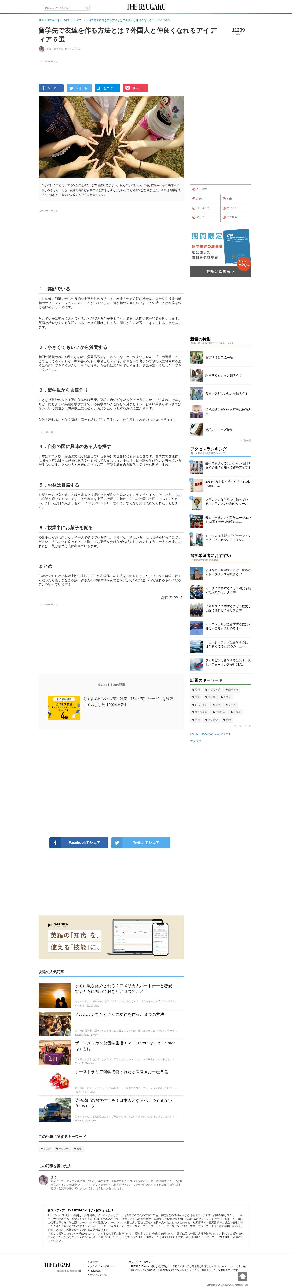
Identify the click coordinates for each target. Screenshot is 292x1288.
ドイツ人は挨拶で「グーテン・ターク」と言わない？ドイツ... (228, 537)
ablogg (75, 1271)
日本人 (231, 704)
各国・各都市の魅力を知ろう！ (226, 393)
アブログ (195, 741)
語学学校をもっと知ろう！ (223, 375)
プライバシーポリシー (102, 1266)
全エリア (199, 190)
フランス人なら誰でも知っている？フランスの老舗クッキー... (226, 501)
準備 (196, 719)
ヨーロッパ (200, 208)
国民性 (210, 697)
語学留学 (211, 719)
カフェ (226, 697)
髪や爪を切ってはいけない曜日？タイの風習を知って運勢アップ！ (228, 465)
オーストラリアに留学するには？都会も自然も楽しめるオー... (228, 626)
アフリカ (230, 217)
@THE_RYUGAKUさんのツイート (210, 733)
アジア (198, 217)
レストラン (199, 704)
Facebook (95, 1270)
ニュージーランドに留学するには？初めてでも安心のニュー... (226, 644)
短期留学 (219, 712)
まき (54, 1177)
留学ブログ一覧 (98, 1274)
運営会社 (95, 1262)
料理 (227, 719)
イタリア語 (212, 689)
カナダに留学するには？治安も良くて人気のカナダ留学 (228, 590)
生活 (216, 704)
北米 (197, 199)
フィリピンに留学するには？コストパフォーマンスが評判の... (228, 662)
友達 (78, 1148)
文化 (196, 697)
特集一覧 (246, 440)
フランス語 (199, 712)
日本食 (235, 712)
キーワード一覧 (242, 726)
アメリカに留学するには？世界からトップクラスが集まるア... (228, 572)
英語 (196, 689)
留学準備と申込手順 (219, 357)
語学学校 (232, 689)
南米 (227, 199)
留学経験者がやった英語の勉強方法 (228, 411)
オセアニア (231, 208)
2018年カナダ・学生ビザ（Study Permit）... (227, 483)
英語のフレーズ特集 (219, 429)
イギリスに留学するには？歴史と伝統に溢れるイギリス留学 (228, 608)
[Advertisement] (111, 783)
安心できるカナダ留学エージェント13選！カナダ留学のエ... (228, 519)
